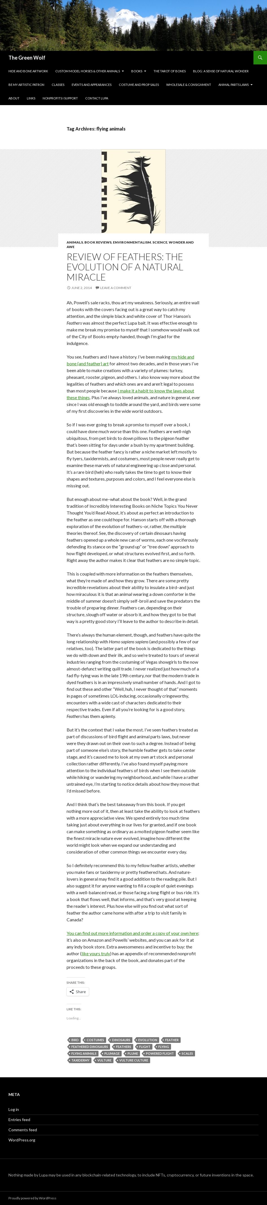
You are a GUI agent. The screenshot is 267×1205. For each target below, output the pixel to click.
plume (133, 1053)
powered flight (160, 1053)
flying (163, 1046)
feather (172, 1040)
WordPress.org (21, 1139)
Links (31, 98)
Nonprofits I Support (60, 98)
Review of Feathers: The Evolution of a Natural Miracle (125, 267)
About (13, 98)
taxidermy (80, 1060)
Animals (75, 242)
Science (159, 242)
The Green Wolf (26, 58)
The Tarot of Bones (170, 71)
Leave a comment (115, 288)
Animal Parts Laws (233, 84)
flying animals (84, 1053)
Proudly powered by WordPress (32, 1198)
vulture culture (133, 1060)
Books (136, 71)
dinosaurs (121, 1040)
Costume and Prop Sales (139, 84)
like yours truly (96, 953)
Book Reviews (97, 242)
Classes (58, 84)
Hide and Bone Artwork (28, 71)
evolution (147, 1040)
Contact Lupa (96, 98)
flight (144, 1046)
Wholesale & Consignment (188, 84)
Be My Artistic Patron (26, 84)
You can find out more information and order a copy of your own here (132, 933)
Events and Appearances (91, 84)
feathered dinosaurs (89, 1046)
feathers (123, 1046)
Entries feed (19, 1119)
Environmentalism (132, 242)
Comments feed (22, 1129)
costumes (95, 1040)
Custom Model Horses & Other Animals (87, 71)
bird (75, 1040)
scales (187, 1053)
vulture (104, 1060)
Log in (13, 1109)
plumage (112, 1053)
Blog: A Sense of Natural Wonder (221, 71)
